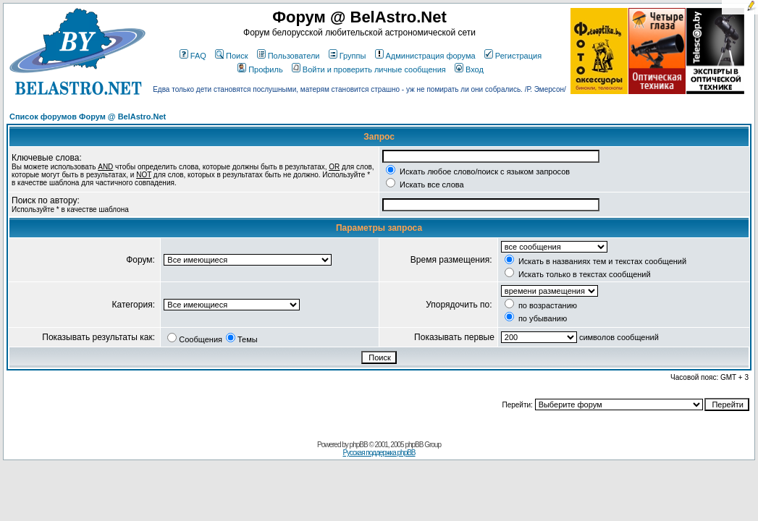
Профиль (260, 69)
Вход (469, 69)
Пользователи (288, 55)
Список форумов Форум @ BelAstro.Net (87, 116)
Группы (347, 55)
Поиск (231, 55)
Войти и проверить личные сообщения (369, 69)
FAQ (193, 55)
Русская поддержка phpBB (378, 453)
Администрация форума (425, 55)
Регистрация (513, 55)
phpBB (359, 445)
